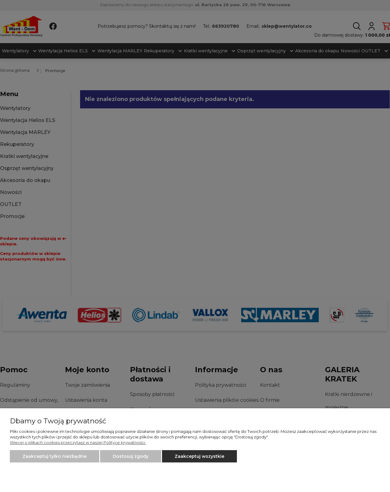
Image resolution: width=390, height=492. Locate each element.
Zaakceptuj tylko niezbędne (54, 456)
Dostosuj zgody (130, 456)
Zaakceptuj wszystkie (199, 456)
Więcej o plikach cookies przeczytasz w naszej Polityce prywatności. (78, 442)
